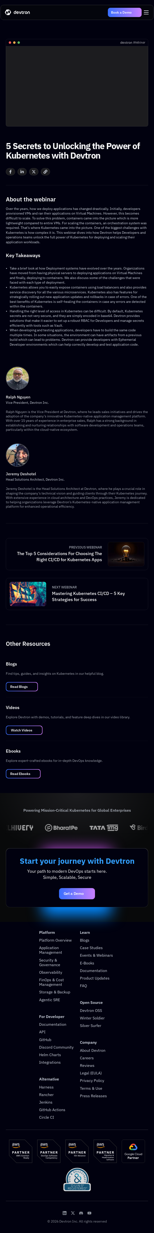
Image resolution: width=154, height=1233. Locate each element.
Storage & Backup (54, 992)
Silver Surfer (90, 1025)
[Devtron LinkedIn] (64, 1213)
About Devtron (92, 1050)
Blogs (84, 940)
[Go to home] (17, 13)
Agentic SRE (49, 999)
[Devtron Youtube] (89, 1213)
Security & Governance (49, 962)
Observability (50, 972)
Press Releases (93, 1095)
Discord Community (56, 1047)
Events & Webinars (96, 955)
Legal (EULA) (91, 1073)
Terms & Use (91, 1088)
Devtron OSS (91, 1010)
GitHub (45, 1039)
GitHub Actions (52, 1109)
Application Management (50, 950)
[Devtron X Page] (73, 1213)
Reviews (87, 1065)
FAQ (83, 985)
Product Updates (95, 978)
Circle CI (46, 1117)
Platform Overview (55, 940)
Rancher (46, 1094)
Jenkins (45, 1102)
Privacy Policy (92, 1080)
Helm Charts (50, 1054)
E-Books (87, 963)
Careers (87, 1057)
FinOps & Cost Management (52, 982)
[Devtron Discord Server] (81, 1213)
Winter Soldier (92, 1018)
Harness (46, 1087)
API (42, 1031)
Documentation (52, 1024)
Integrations (50, 1062)
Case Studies (91, 947)
